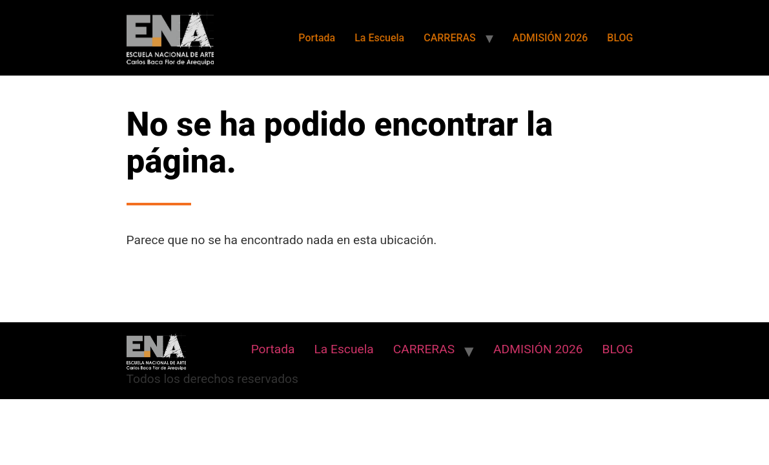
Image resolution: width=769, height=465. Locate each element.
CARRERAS (450, 38)
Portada (316, 38)
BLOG (620, 38)
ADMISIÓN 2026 (550, 38)
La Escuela (379, 38)
